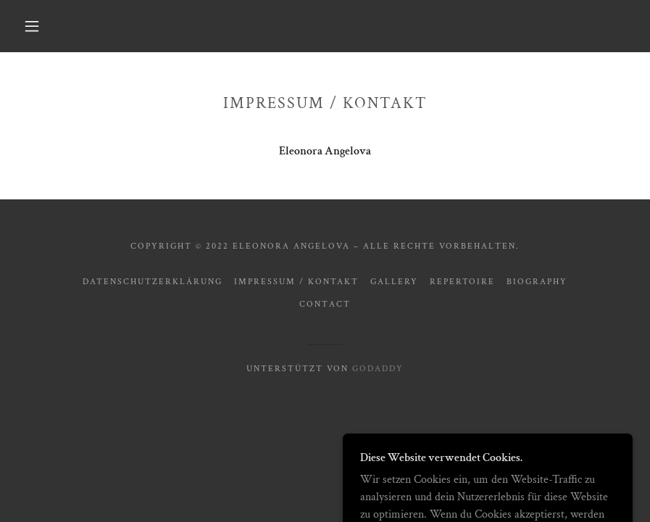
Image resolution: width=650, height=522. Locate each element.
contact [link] (324, 304)
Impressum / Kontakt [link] (296, 281)
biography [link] (537, 281)
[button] (31, 26)
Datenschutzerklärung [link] (152, 281)
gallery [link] (394, 281)
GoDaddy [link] (378, 368)
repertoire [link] (462, 281)
